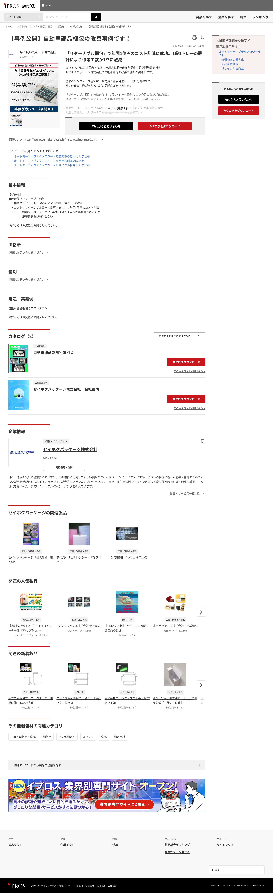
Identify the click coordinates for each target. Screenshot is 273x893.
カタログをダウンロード (164, 126)
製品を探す (204, 17)
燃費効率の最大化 (232, 59)
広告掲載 (112, 885)
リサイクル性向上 (232, 68)
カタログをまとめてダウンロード (179, 336)
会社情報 (89, 885)
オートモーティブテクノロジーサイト (239, 53)
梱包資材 (119, 737)
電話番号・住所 (64, 467)
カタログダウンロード (186, 362)
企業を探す (226, 17)
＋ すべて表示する (118, 108)
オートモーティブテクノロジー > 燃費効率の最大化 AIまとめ (52, 156)
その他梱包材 (67, 737)
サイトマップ (225, 845)
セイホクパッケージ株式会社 (38, 52)
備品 (104, 737)
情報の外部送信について (62, 886)
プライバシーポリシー (41, 885)
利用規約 (78, 885)
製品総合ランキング (177, 845)
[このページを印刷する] (194, 37)
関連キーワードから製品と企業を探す (37, 765)
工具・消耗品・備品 (23, 737)
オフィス (88, 737)
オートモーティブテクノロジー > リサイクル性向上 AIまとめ (52, 165)
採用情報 (101, 885)
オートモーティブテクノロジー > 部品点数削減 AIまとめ (49, 161)
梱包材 (47, 737)
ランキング (260, 17)
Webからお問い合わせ (106, 126)
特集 (243, 17)
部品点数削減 (229, 64)
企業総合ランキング (177, 852)
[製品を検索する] (96, 17)
